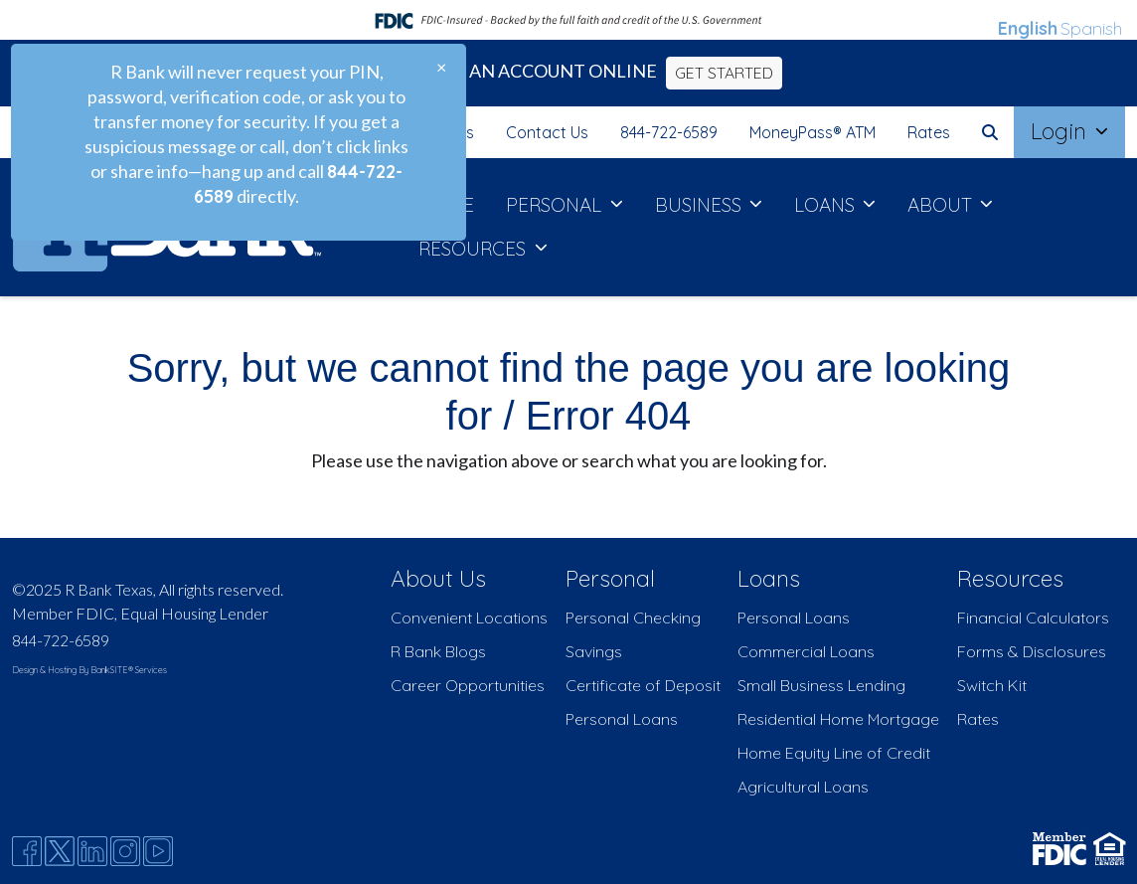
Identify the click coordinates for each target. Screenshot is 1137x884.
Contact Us (547, 132)
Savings (594, 651)
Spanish (1091, 28)
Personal (610, 578)
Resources (1010, 578)
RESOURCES (474, 249)
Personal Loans (622, 719)
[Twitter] (60, 851)
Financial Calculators (1033, 617)
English (1027, 28)
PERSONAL (556, 205)
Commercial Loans (806, 651)
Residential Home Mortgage (838, 719)
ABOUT (942, 205)
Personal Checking (633, 617)
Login (1061, 131)
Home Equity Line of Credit (833, 753)
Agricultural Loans (803, 786)
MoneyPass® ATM (812, 132)
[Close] (441, 67)
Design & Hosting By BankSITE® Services (89, 669)
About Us (438, 578)
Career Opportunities (468, 685)
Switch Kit (992, 685)
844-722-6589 (669, 132)
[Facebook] (27, 851)
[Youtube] (158, 851)
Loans (768, 578)
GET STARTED (724, 73)
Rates (928, 132)
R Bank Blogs (438, 651)
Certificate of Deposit (643, 685)
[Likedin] (92, 851)
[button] (990, 132)
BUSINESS (700, 205)
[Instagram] (125, 851)
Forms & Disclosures (1031, 651)
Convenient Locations (469, 617)
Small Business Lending (821, 685)
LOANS (827, 205)
